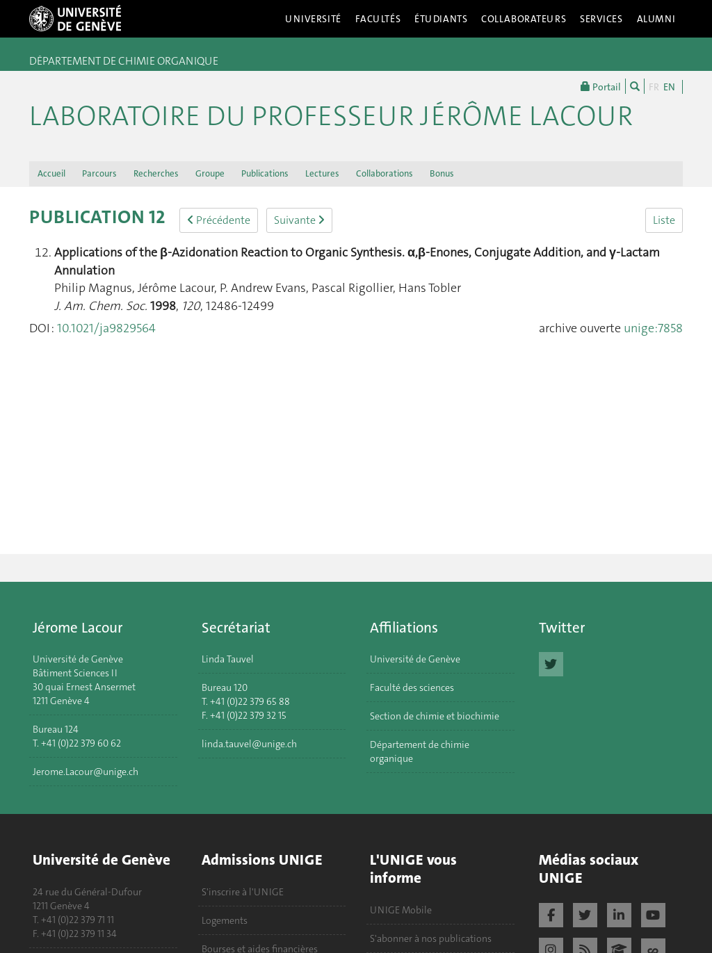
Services (601, 19)
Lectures (322, 173)
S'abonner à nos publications (431, 938)
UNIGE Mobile (401, 910)
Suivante (299, 220)
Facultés (378, 19)
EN (669, 87)
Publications (265, 173)
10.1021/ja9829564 (106, 328)
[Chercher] (635, 86)
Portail (601, 86)
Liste (664, 220)
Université (313, 19)
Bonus (442, 173)
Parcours (99, 173)
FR (654, 87)
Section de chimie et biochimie (434, 716)
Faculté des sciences (412, 687)
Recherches (156, 173)
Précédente (218, 220)
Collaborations (384, 173)
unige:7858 (653, 328)
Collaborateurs (523, 19)
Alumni (656, 19)
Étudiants (440, 19)
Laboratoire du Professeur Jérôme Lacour (331, 116)
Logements (225, 920)
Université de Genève (415, 659)
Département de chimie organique (419, 751)
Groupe (210, 173)
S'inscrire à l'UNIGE (243, 892)
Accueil (51, 173)
